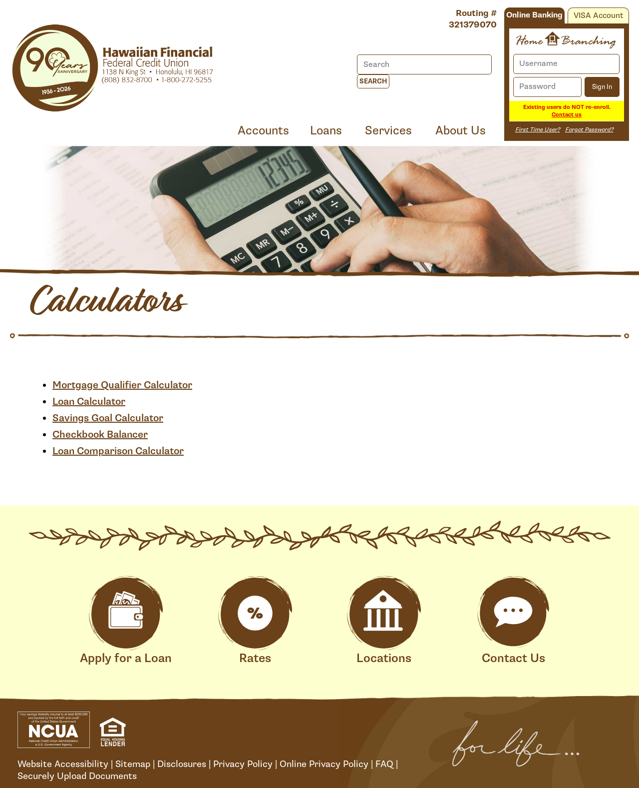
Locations (383, 621)
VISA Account (598, 15)
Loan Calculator (88, 401)
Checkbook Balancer (100, 434)
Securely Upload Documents (77, 776)
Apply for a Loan (126, 621)
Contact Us (513, 621)
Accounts (263, 130)
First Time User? (537, 129)
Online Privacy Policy (324, 764)
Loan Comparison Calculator (118, 451)
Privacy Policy (243, 764)
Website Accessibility (62, 764)
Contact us (567, 114)
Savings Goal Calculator (107, 418)
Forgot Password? (589, 129)
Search (373, 81)
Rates (255, 621)
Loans (326, 130)
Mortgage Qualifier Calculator (122, 385)
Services (388, 130)
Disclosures (181, 764)
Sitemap (132, 764)
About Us (460, 130)
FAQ (384, 764)
